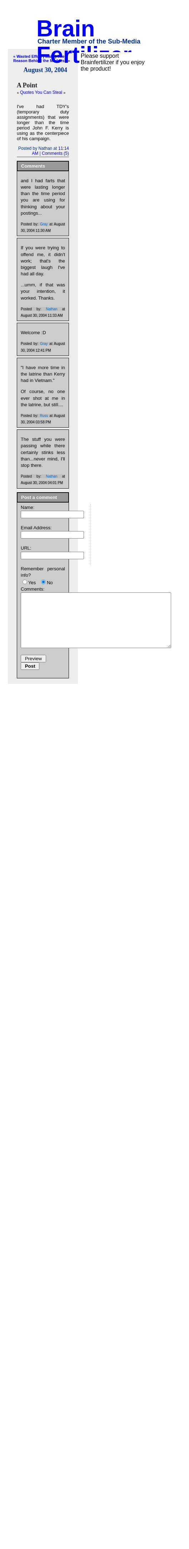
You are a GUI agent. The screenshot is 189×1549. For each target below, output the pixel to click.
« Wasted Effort (27, 56)
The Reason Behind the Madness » (41, 58)
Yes (32, 582)
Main (49, 56)
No (50, 582)
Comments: (32, 589)
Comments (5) (55, 153)
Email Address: (36, 527)
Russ (44, 416)
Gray (44, 224)
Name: (27, 507)
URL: (26, 548)
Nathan (51, 309)
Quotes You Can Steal (41, 92)
